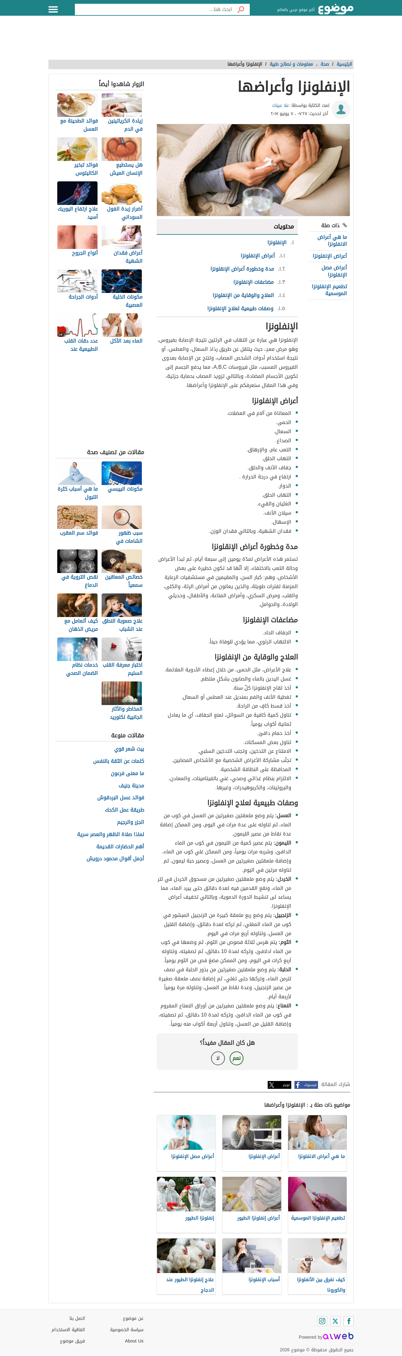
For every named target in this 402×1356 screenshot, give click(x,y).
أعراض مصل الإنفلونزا (334, 271)
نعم (236, 1058)
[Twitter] (335, 1321)
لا (218, 1058)
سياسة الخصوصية (126, 1330)
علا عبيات (280, 105)
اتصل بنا (77, 1318)
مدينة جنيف (131, 786)
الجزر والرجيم (130, 822)
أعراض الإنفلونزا (330, 256)
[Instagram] (322, 1321)
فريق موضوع (72, 1341)
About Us (134, 1341)
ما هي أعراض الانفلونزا (332, 240)
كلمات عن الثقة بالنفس (118, 761)
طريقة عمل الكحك (124, 810)
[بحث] (241, 9)
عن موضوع (133, 1318)
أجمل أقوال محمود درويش (115, 858)
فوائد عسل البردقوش (120, 797)
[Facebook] (348, 1321)
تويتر (286, 1085)
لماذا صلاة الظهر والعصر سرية (110, 834)
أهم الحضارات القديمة (120, 847)
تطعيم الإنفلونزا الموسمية (329, 290)
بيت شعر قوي (129, 749)
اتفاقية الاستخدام (68, 1330)
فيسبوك (310, 1085)
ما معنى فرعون (127, 773)
